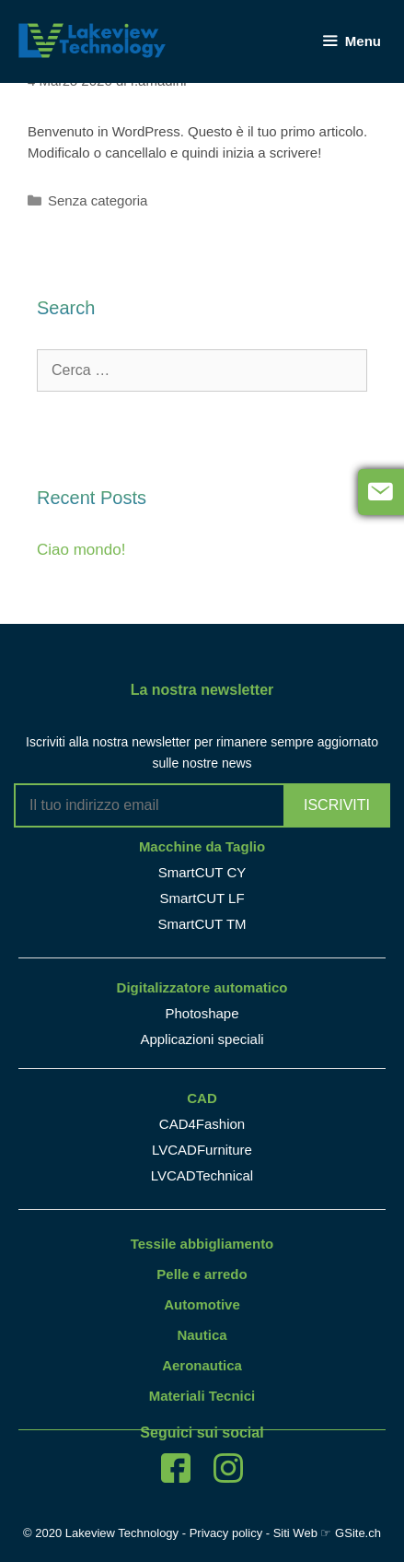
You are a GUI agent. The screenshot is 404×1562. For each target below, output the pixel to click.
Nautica (201, 1335)
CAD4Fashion (202, 1124)
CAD (202, 1098)
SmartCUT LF (201, 898)
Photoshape (201, 1013)
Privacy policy (226, 1533)
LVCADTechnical (202, 1175)
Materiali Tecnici (202, 1395)
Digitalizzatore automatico (202, 987)
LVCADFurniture (202, 1149)
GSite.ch (358, 1533)
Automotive (202, 1304)
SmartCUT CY (202, 872)
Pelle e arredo (201, 1274)
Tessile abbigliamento (202, 1243)
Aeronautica (202, 1365)
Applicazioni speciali (201, 1039)
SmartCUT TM (201, 924)
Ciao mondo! (81, 549)
